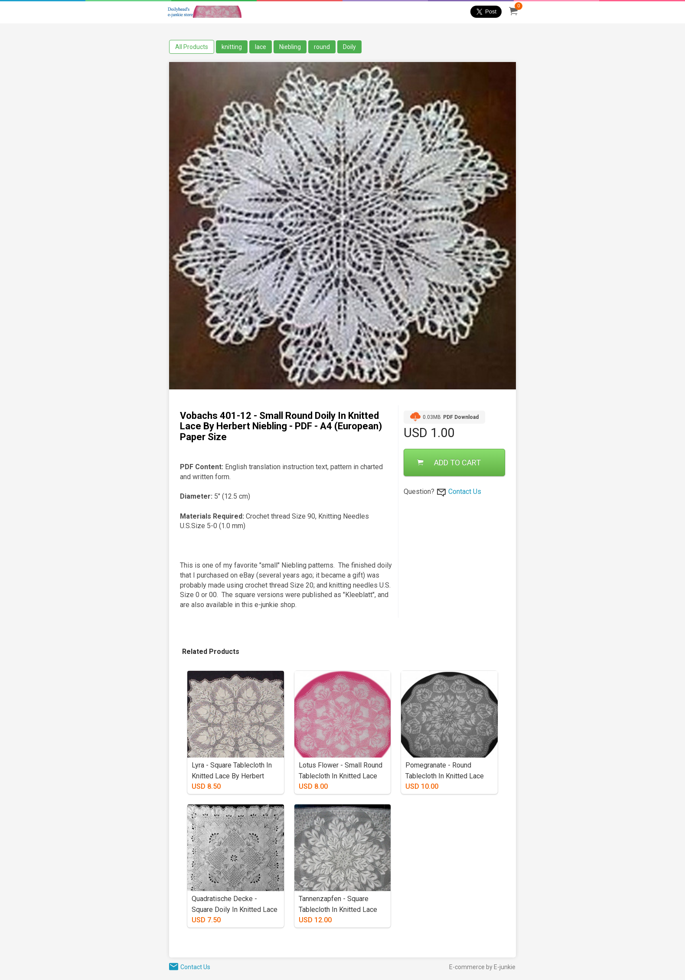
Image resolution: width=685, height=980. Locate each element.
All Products (191, 46)
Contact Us (464, 491)
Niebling (290, 46)
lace (260, 46)
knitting (232, 46)
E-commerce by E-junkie (482, 967)
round (322, 46)
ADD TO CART (449, 462)
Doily (349, 46)
